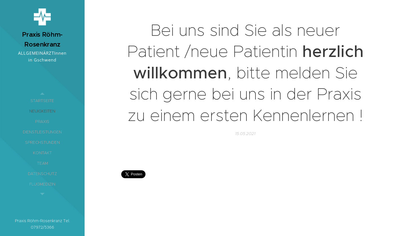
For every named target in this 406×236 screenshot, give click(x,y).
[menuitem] (42, 101)
